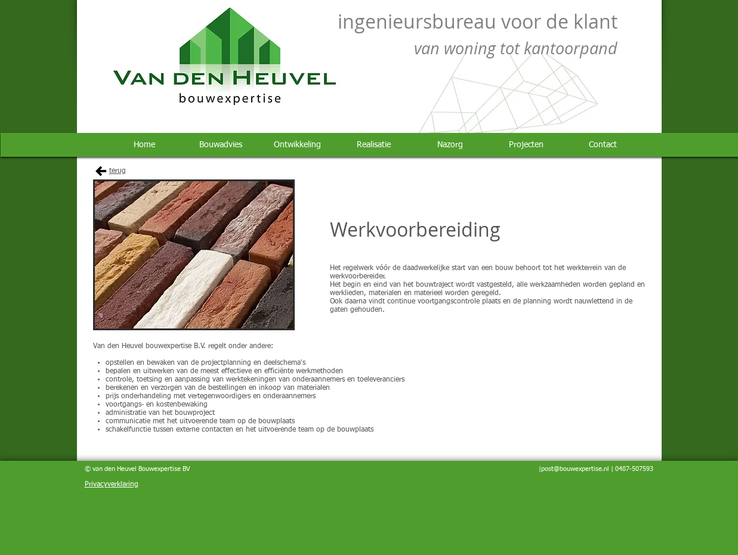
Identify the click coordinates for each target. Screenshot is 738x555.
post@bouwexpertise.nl (575, 469)
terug (117, 171)
